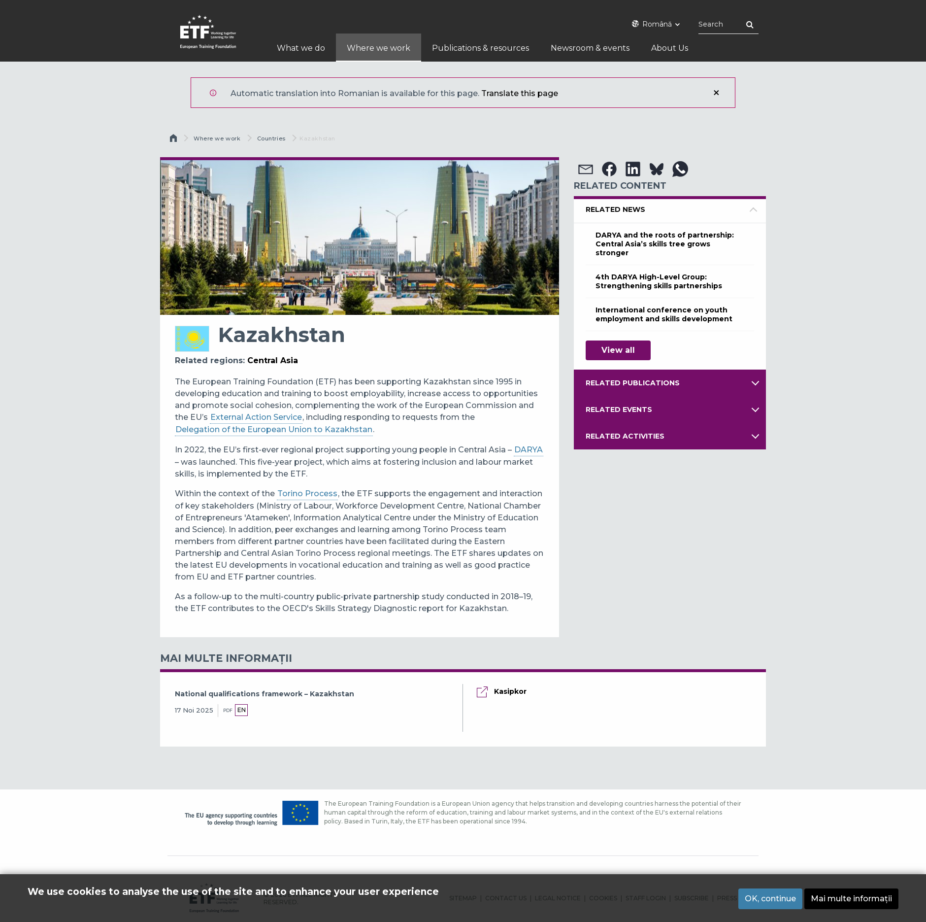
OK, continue (770, 898)
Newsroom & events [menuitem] (590, 48)
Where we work (217, 138)
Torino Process (307, 493)
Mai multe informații (851, 898)
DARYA (528, 449)
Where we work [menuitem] (378, 48)
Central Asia (272, 360)
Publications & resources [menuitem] (480, 48)
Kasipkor (510, 691)
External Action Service (256, 417)
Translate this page (519, 93)
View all (618, 350)
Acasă (174, 140)
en (241, 710)
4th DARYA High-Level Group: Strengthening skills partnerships (658, 281)
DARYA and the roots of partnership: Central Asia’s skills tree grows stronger (664, 244)
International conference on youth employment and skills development (663, 314)
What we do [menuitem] (301, 48)
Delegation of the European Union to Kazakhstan (273, 429)
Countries (271, 138)
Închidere (716, 93)
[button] (585, 169)
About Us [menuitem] (669, 48)
